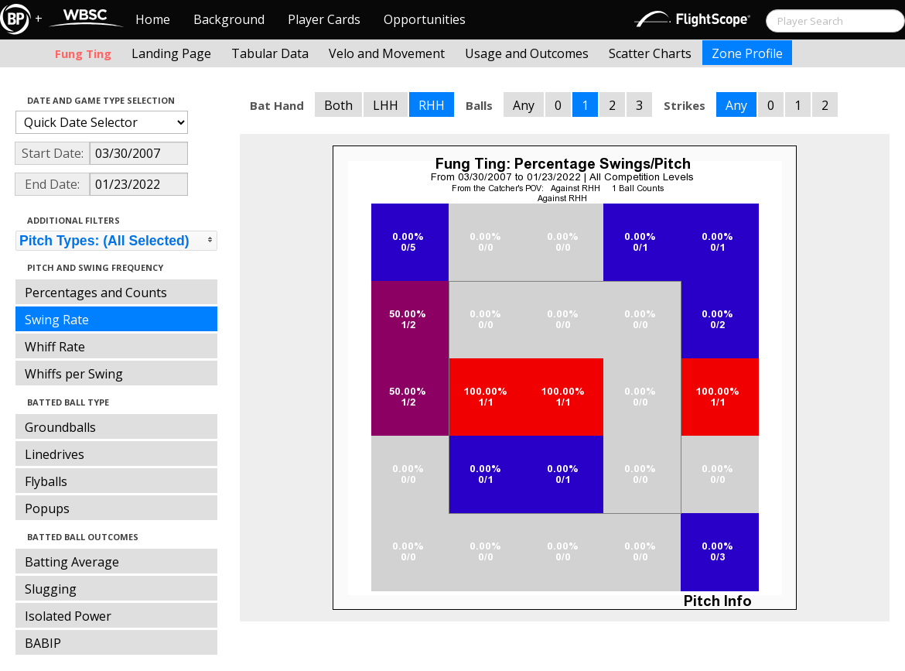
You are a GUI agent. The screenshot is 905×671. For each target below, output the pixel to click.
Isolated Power (68, 616)
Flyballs (46, 481)
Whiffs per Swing (74, 373)
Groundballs (60, 427)
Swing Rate (57, 319)
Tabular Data (270, 53)
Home (152, 19)
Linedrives (54, 454)
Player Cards (324, 19)
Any (523, 105)
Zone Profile (747, 53)
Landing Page (171, 53)
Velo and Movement (387, 53)
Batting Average (72, 561)
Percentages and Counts (96, 292)
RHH (431, 105)
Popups (47, 508)
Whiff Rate (55, 346)
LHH (385, 105)
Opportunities (425, 19)
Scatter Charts (650, 53)
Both (338, 105)
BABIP (43, 643)
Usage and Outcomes (527, 53)
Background (229, 19)
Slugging (51, 588)
